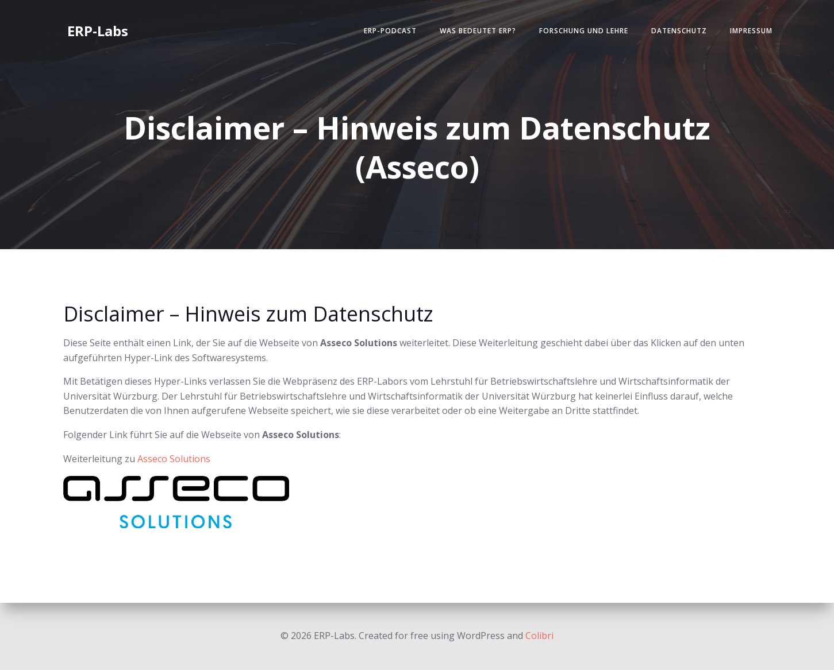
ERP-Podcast (390, 31)
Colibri (539, 635)
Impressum (751, 31)
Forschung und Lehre (583, 31)
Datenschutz (679, 31)
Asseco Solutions (173, 458)
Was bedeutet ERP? (478, 31)
